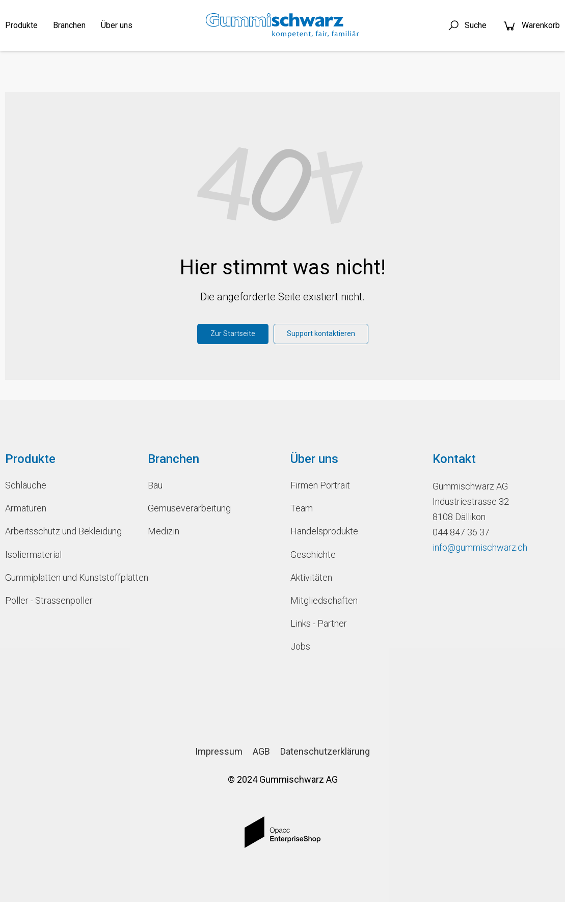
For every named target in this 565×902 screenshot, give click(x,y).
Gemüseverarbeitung (189, 508)
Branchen (69, 25)
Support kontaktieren (321, 333)
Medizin (163, 531)
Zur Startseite (232, 333)
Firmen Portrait (320, 485)
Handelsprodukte (324, 531)
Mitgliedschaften (324, 600)
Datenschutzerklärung (325, 751)
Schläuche (25, 485)
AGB (261, 751)
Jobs (300, 646)
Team (301, 508)
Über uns (116, 25)
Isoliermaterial (33, 554)
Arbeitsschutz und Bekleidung (63, 531)
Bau (155, 485)
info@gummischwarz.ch (480, 547)
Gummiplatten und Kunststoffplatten (68, 577)
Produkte (21, 25)
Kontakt (454, 459)
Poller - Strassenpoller (49, 600)
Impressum (219, 751)
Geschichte (313, 554)
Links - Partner (318, 623)
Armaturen (25, 508)
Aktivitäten (311, 577)
